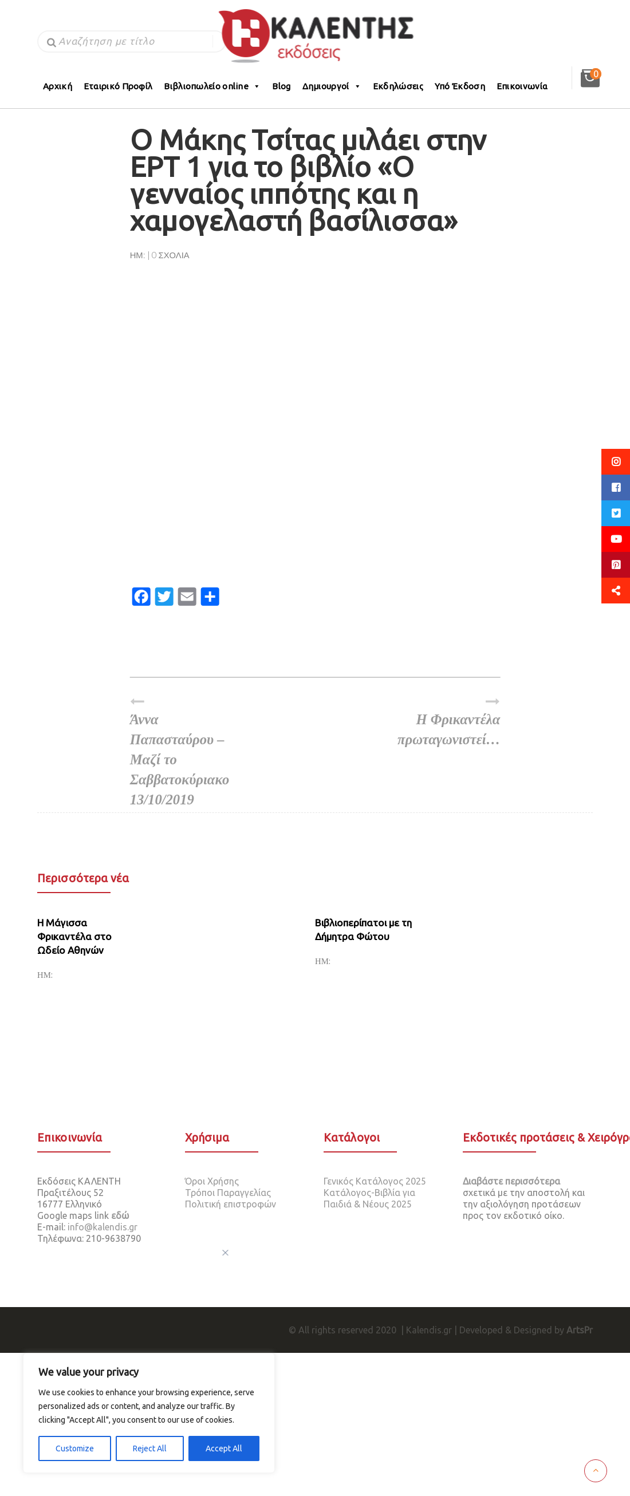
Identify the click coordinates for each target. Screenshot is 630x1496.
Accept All (224, 1448)
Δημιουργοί (331, 86)
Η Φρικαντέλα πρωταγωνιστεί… (444, 721)
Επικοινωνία (522, 86)
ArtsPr (579, 1330)
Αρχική (57, 86)
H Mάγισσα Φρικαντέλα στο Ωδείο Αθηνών (74, 936)
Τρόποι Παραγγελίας (228, 1192)
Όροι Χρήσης (212, 1181)
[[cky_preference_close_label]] (226, 1253)
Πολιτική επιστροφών (230, 1204)
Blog (281, 86)
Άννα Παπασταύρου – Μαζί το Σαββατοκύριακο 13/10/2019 (185, 751)
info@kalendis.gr (102, 1227)
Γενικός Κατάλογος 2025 (375, 1181)
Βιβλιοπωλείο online (212, 86)
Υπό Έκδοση (460, 86)
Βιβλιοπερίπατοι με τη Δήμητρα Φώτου (363, 929)
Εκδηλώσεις (398, 86)
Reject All (150, 1448)
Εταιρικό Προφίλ (118, 86)
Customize (75, 1448)
